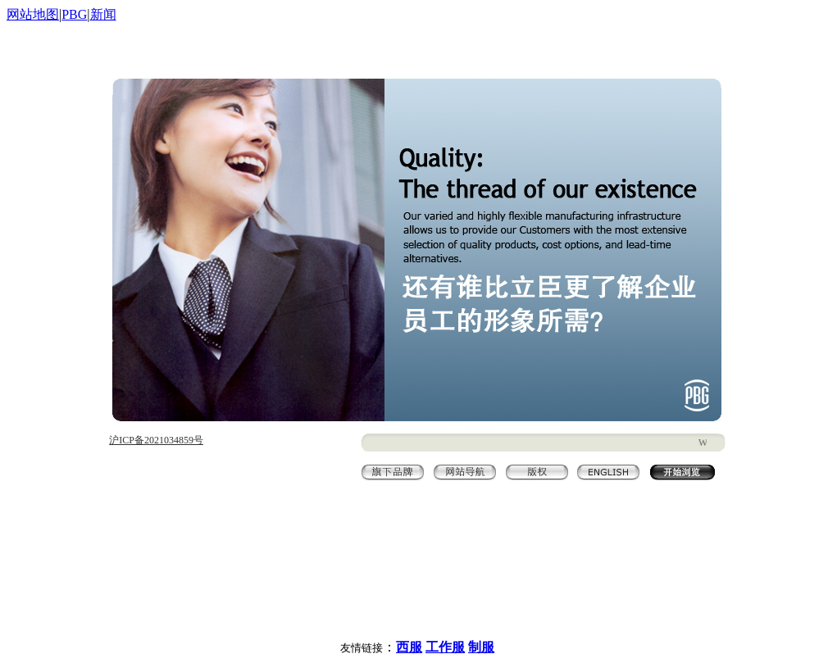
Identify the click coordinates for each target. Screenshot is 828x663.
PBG (74, 14)
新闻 (103, 14)
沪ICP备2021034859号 (156, 440)
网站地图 (33, 14)
